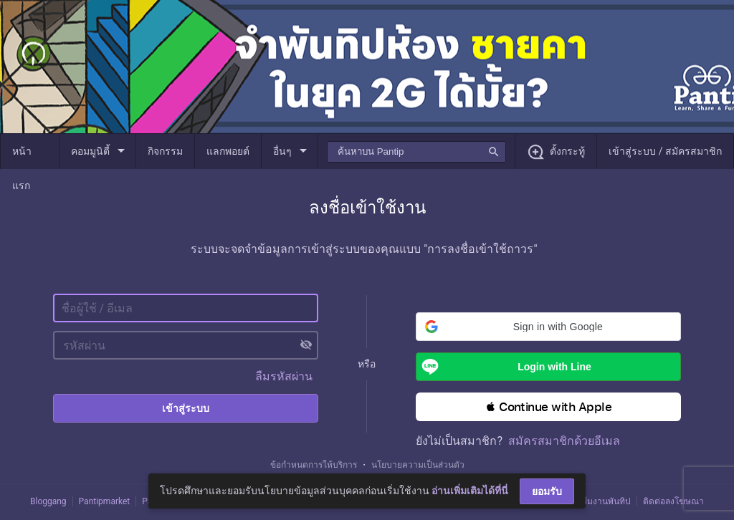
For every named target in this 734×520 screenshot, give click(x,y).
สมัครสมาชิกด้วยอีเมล (564, 441)
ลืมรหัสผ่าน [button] (284, 376)
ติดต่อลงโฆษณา (673, 501)
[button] (548, 326)
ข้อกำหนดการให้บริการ (313, 465)
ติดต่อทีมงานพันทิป (595, 501)
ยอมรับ (547, 491)
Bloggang (48, 501)
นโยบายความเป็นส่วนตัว (417, 465)
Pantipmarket (104, 501)
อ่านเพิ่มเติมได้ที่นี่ (470, 490)
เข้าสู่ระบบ (185, 408)
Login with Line (503, 366)
